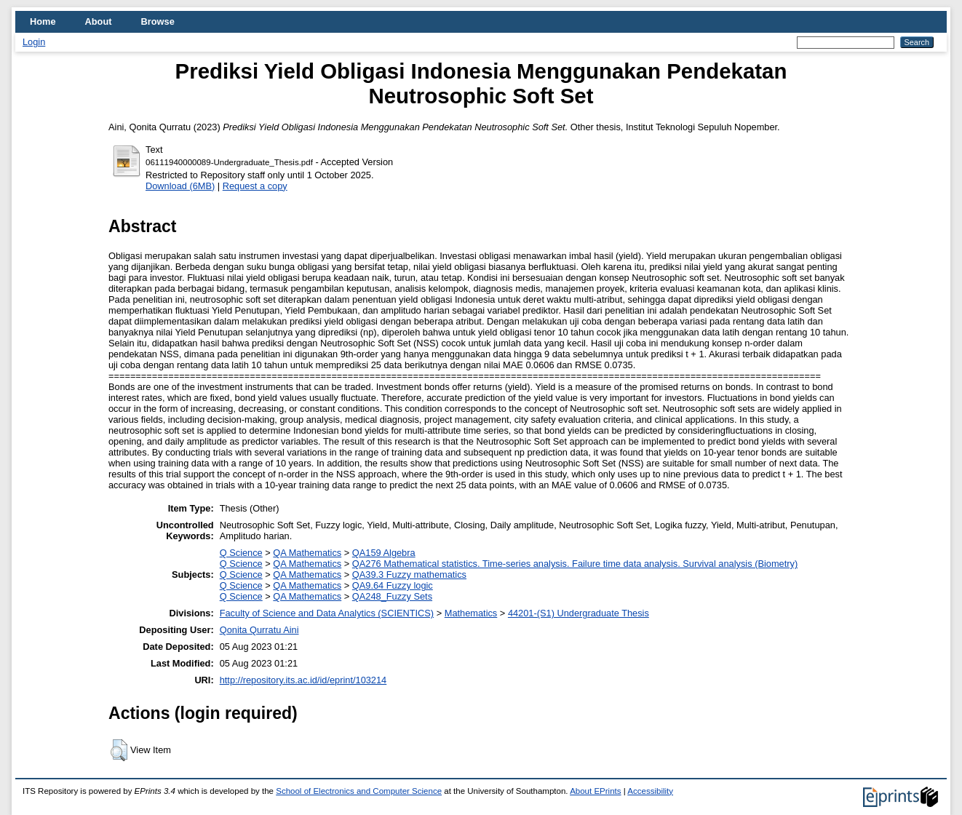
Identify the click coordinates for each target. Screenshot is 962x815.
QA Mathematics (307, 552)
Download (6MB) (180, 185)
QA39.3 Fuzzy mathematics (409, 574)
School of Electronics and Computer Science (359, 791)
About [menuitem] (98, 21)
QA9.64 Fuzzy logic (392, 585)
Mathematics (471, 613)
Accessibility (650, 791)
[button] (119, 750)
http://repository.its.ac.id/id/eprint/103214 (303, 680)
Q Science (241, 552)
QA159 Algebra (384, 552)
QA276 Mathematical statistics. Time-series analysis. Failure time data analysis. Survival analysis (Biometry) (575, 563)
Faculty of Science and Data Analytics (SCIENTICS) (327, 613)
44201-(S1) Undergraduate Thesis (578, 613)
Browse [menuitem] (158, 21)
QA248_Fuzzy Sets (392, 596)
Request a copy (255, 185)
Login (34, 41)
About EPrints (595, 791)
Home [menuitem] (43, 21)
